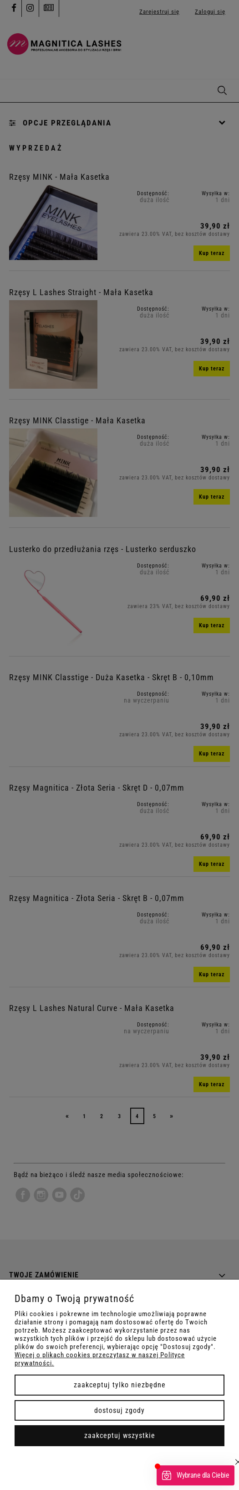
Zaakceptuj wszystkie (119, 1435)
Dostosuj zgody (119, 1410)
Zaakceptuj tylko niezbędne (120, 1385)
